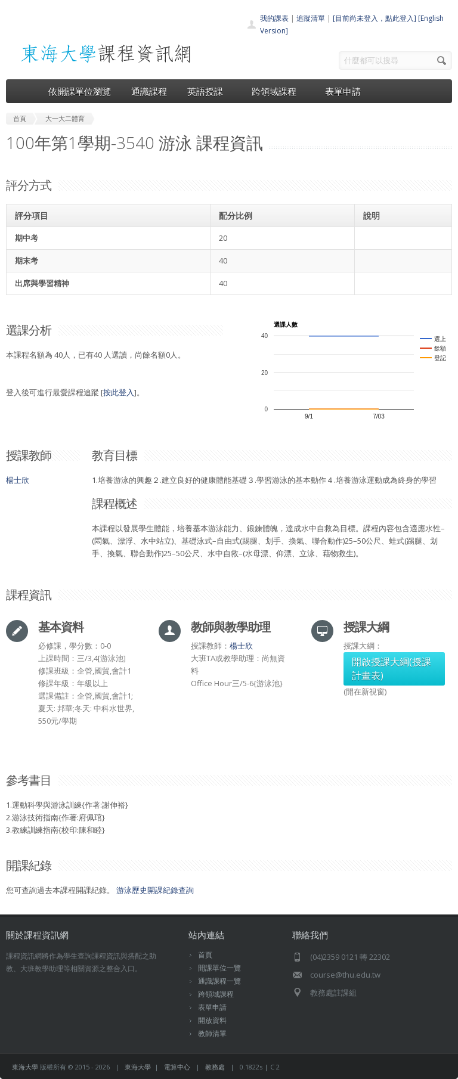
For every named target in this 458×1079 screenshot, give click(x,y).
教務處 (215, 1066)
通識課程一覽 (219, 981)
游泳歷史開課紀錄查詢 (155, 890)
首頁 (205, 955)
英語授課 (209, 91)
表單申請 (343, 91)
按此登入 (118, 392)
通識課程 (149, 91)
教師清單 (212, 1033)
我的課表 (274, 18)
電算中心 (177, 1066)
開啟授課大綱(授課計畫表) (391, 668)
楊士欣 (17, 480)
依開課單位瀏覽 (79, 91)
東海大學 (25, 1066)
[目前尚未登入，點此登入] (374, 18)
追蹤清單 (310, 18)
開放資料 (212, 1020)
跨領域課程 (278, 91)
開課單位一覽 (219, 968)
